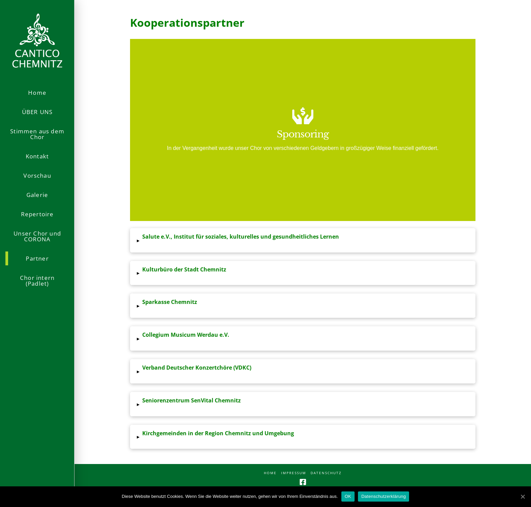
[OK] (522, 496)
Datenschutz (326, 473)
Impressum (293, 473)
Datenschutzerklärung (383, 496)
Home (270, 473)
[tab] (302, 240)
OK (348, 496)
